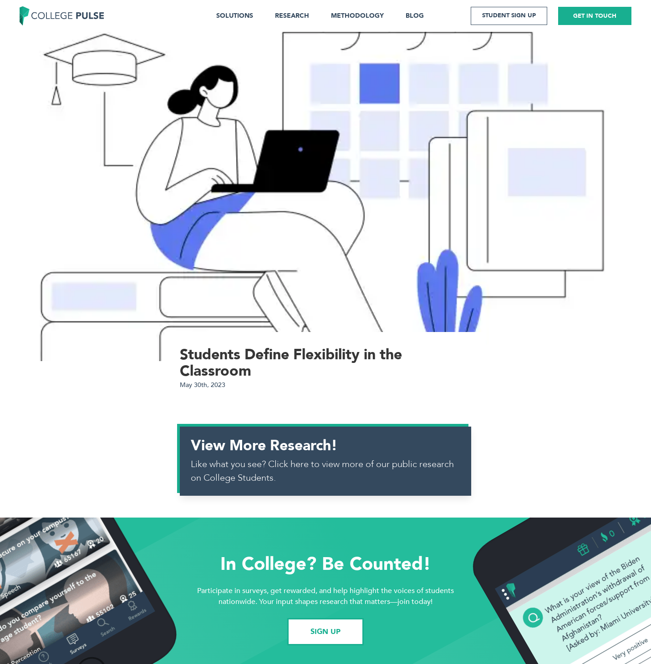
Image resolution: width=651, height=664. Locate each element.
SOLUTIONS (234, 15)
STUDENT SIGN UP (509, 15)
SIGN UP (325, 632)
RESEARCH (292, 15)
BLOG (415, 15)
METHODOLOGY (357, 15)
